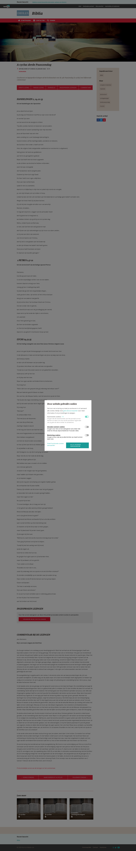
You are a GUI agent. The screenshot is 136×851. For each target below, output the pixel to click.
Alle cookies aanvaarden (75, 445)
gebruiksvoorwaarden (70, 411)
